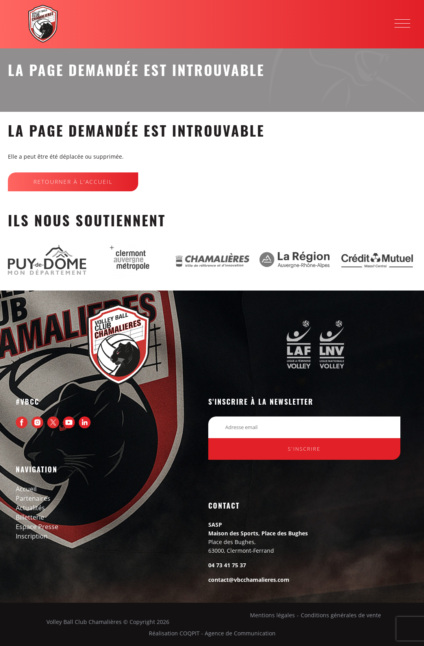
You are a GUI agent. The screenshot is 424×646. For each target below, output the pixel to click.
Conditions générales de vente (341, 615)
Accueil (26, 489)
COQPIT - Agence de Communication (228, 633)
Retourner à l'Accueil (73, 181)
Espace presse (37, 526)
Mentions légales (272, 615)
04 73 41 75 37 (227, 565)
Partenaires (33, 498)
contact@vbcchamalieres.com (248, 579)
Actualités (30, 507)
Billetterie (30, 517)
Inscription (32, 536)
